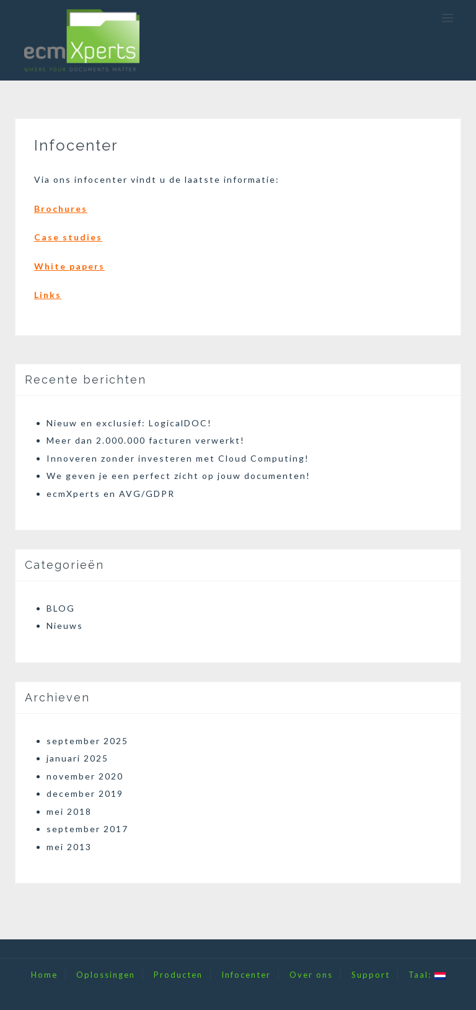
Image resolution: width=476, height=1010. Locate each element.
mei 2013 (69, 846)
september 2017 (87, 828)
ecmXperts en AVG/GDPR (110, 493)
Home (44, 975)
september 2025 (87, 741)
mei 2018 (69, 811)
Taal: (427, 975)
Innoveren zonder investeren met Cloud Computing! (177, 458)
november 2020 (84, 776)
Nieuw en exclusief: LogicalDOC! (129, 423)
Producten (178, 975)
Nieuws (64, 625)
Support (370, 975)
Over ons (311, 975)
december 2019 (84, 793)
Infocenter (246, 975)
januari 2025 (77, 758)
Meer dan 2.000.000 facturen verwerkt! (145, 440)
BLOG (60, 608)
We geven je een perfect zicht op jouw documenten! (178, 475)
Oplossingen (105, 975)
